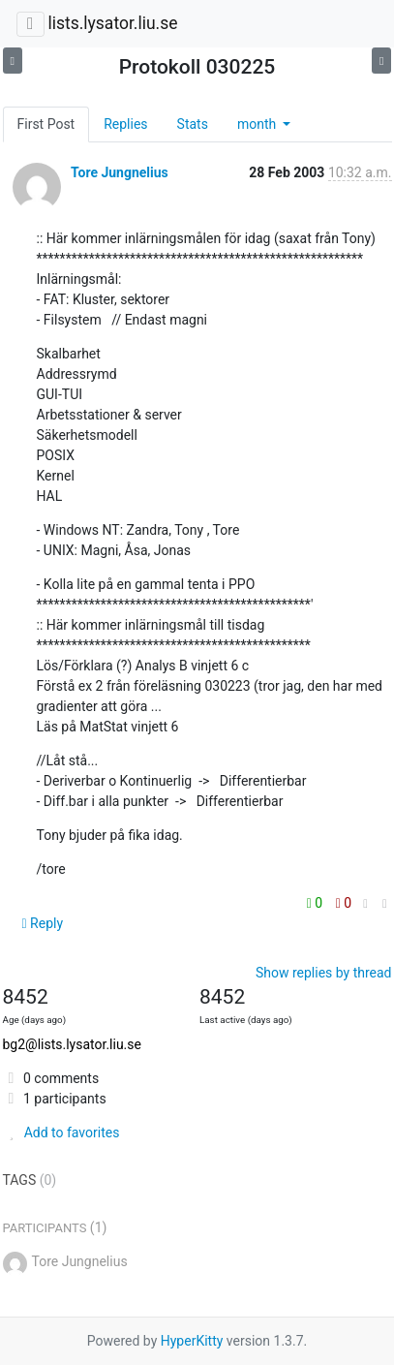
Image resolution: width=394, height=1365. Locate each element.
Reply (43, 923)
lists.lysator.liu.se (112, 23)
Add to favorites (61, 1132)
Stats (192, 124)
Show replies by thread (324, 972)
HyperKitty (192, 1341)
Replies (125, 124)
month (258, 124)
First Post (46, 124)
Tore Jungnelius (119, 172)
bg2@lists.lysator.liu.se (72, 1044)
